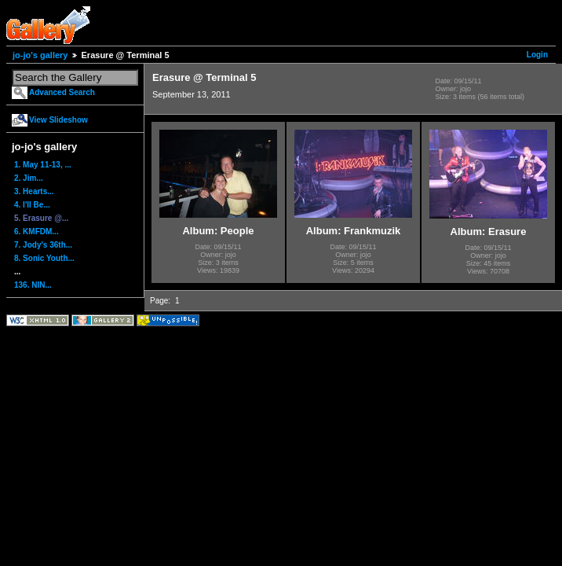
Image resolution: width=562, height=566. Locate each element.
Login (537, 54)
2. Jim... (28, 178)
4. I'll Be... (32, 204)
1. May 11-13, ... (42, 164)
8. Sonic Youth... (44, 258)
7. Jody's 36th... (43, 245)
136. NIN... (33, 285)
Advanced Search (62, 92)
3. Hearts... (34, 191)
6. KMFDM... (36, 231)
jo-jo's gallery (40, 55)
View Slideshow (58, 120)
